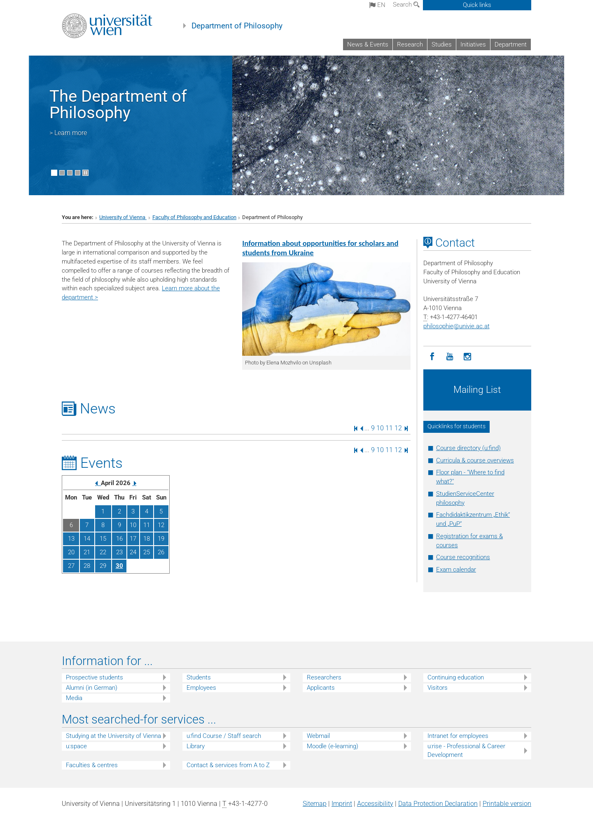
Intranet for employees (457, 736)
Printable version (507, 804)
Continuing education (455, 677)
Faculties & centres (92, 765)
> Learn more (68, 133)
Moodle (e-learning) (332, 746)
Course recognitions (463, 557)
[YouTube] (450, 357)
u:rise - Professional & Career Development (466, 750)
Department (511, 44)
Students (199, 677)
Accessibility (375, 804)
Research (410, 44)
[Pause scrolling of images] (85, 173)
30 (119, 566)
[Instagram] (467, 357)
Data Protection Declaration (438, 804)
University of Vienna (123, 217)
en (377, 5)
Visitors (437, 687)
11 (389, 428)
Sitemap (315, 804)
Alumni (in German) (91, 687)
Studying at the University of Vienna (113, 736)
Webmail (318, 736)
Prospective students (94, 677)
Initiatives (473, 44)
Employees (201, 687)
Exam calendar (456, 569)
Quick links (477, 5)
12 (398, 428)
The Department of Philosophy (118, 104)
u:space (76, 746)
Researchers (324, 677)
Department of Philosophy (236, 25)
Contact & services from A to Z (228, 765)
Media (74, 698)
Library (196, 746)
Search (406, 4)
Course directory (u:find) (468, 448)
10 (380, 428)
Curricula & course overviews (475, 460)
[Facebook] (432, 357)
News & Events (367, 44)
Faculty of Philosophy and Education (194, 217)
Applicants (321, 687)
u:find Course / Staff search (224, 736)
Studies (442, 44)
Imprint (342, 804)
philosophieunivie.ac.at (456, 326)
